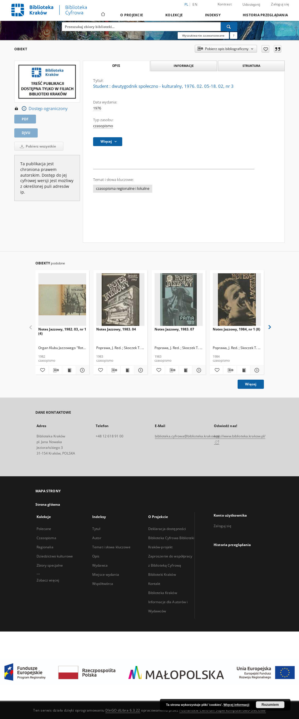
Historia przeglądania (265, 15)
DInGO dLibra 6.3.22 (122, 710)
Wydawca (100, 565)
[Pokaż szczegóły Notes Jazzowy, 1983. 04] (140, 370)
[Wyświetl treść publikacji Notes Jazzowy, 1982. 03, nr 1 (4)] (68, 370)
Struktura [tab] (251, 65)
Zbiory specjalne (50, 565)
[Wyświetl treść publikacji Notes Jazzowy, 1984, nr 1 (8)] (243, 370)
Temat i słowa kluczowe (111, 547)
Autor (96, 537)
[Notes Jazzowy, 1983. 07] (178, 299)
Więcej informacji (236, 704)
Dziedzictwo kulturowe (55, 556)
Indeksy (212, 15)
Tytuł (96, 528)
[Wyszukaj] (229, 26)
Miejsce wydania (105, 574)
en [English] (194, 4)
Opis (95, 556)
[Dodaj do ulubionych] (265, 49)
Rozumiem (270, 705)
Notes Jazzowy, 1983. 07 (174, 329)
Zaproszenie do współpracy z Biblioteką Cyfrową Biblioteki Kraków (170, 565)
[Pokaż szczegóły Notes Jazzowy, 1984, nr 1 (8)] (256, 370)
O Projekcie (131, 15)
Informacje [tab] (184, 65)
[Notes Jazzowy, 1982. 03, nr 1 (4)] (62, 299)
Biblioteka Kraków (162, 592)
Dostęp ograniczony (41, 108)
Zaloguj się (280, 4)
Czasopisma (46, 537)
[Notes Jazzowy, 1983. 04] (120, 299)
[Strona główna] (102, 15)
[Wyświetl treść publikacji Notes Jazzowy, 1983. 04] (127, 370)
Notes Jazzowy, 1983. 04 (116, 329)
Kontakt (154, 583)
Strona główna (47, 504)
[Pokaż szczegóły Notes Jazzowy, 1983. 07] (197, 370)
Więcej (250, 384)
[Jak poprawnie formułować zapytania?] (233, 35)
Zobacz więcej (48, 580)
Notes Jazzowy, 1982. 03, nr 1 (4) (62, 331)
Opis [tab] (116, 66)
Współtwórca (102, 583)
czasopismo (103, 126)
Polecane (44, 528)
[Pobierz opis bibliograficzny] (55, 370)
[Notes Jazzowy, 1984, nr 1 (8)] (237, 299)
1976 (97, 108)
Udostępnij (251, 4)
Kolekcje (174, 15)
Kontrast (225, 4)
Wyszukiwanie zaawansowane (203, 35)
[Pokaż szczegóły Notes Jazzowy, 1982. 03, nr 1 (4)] (81, 370)
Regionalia (45, 547)
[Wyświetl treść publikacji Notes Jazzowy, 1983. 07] (185, 370)
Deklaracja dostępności (167, 528)
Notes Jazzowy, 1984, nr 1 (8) (236, 329)
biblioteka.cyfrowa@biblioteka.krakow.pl (187, 436)
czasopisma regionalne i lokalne (122, 188)
